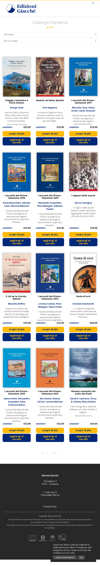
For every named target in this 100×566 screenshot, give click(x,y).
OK (81, 557)
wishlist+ (7, 133)
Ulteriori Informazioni (65, 557)
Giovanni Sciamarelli (83, 310)
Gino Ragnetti (50, 114)
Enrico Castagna (83, 209)
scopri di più (16, 140)
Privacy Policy (50, 512)
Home (9, 20)
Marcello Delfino (16, 310)
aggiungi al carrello (17, 147)
